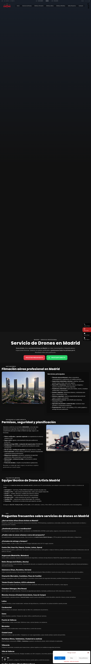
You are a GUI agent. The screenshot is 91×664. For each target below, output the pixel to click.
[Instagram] (88, 7)
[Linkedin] (88, 4)
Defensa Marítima (60, 6)
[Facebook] (88, 6)
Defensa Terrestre (38, 6)
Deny (71, 658)
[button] (88, 652)
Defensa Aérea (49, 6)
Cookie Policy (66, 661)
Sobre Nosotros (72, 6)
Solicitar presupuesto (34, 357)
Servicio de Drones (27, 6)
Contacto (81, 6)
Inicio (18, 6)
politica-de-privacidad (74, 661)
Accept (59, 658)
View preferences (83, 658)
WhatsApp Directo (56, 357)
